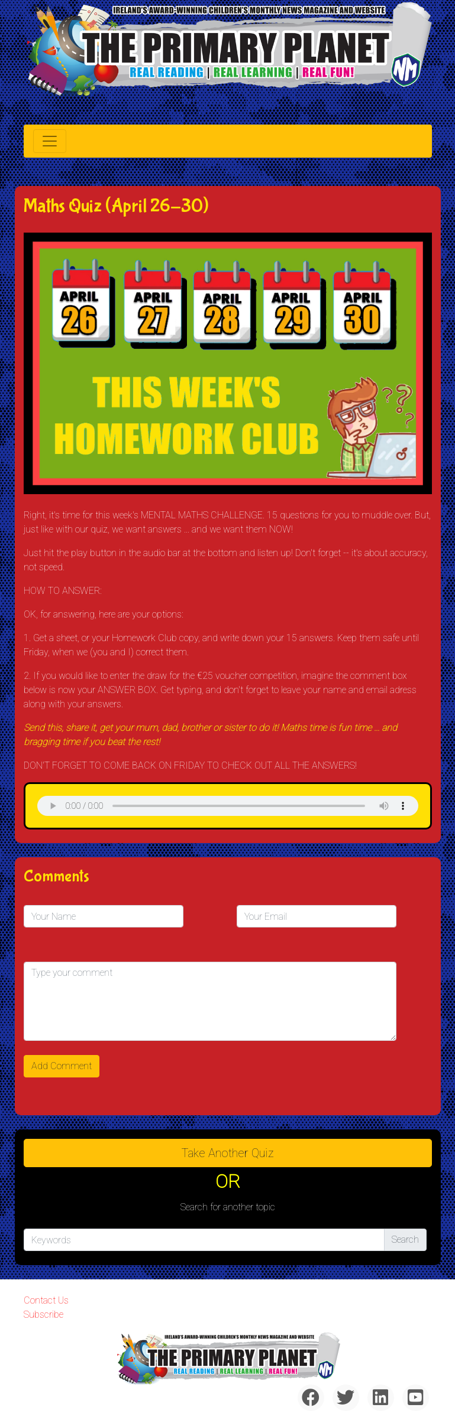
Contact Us (46, 1300)
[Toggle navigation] (49, 141)
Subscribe (43, 1314)
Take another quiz (228, 1153)
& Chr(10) (228, 805)
